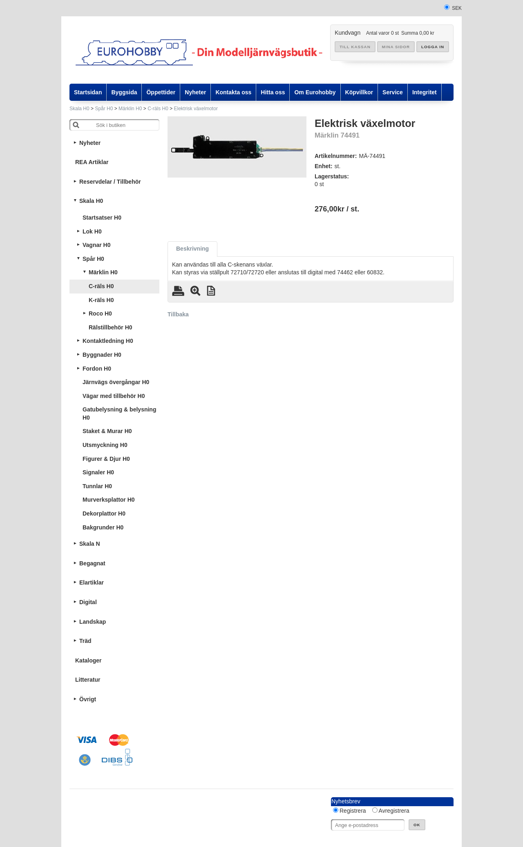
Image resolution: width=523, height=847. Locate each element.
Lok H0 (92, 231)
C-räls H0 (158, 108)
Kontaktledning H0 (108, 341)
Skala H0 (79, 108)
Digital (88, 602)
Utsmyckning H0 (105, 445)
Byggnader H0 (102, 354)
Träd (85, 641)
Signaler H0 (98, 472)
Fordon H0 (97, 368)
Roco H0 (100, 313)
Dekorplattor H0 (104, 513)
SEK (457, 8)
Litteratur (87, 679)
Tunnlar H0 (97, 486)
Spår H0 (104, 108)
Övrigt (87, 699)
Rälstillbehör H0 (110, 327)
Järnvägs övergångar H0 (116, 382)
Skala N (89, 543)
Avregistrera (394, 810)
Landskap (92, 621)
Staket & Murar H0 (107, 431)
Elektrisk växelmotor (196, 108)
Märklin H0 (130, 108)
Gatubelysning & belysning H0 (119, 413)
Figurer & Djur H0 (106, 459)
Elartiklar (91, 582)
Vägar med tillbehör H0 (114, 396)
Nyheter (90, 143)
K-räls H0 (101, 300)
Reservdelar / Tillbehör (110, 181)
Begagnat (92, 563)
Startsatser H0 (102, 217)
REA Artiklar (91, 162)
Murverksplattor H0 (109, 499)
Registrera (353, 810)
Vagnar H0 (96, 245)
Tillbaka (178, 314)
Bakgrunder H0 (103, 527)
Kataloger (88, 660)
